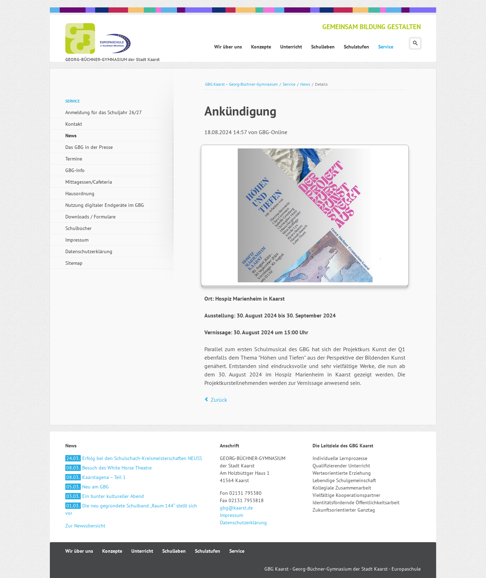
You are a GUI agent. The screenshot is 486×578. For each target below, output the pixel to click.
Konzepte (112, 551)
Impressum (76, 240)
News (305, 84)
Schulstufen (207, 551)
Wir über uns (79, 551)
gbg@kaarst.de (236, 508)
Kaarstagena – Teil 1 (95, 477)
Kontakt (73, 124)
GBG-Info (75, 170)
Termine (73, 159)
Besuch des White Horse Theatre (108, 468)
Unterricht (142, 551)
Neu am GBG (87, 487)
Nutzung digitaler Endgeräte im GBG (104, 205)
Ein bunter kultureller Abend (104, 496)
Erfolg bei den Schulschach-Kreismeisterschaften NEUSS (133, 458)
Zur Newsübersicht (85, 526)
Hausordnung (79, 193)
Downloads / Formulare (90, 217)
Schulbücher (78, 228)
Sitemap (74, 263)
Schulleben (174, 551)
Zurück (219, 399)
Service (289, 84)
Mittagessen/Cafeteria (88, 182)
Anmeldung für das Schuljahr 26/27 (103, 112)
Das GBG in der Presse (89, 147)
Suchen (415, 43)
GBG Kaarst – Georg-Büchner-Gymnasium (241, 84)
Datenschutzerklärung (88, 251)
